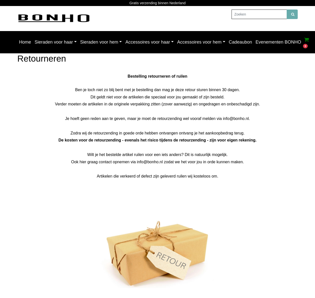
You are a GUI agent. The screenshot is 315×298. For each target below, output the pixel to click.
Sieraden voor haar (54, 42)
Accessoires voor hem (199, 42)
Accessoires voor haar (147, 42)
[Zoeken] (259, 14)
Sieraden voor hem (99, 42)
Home (25, 42)
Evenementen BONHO (278, 42)
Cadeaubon (240, 42)
